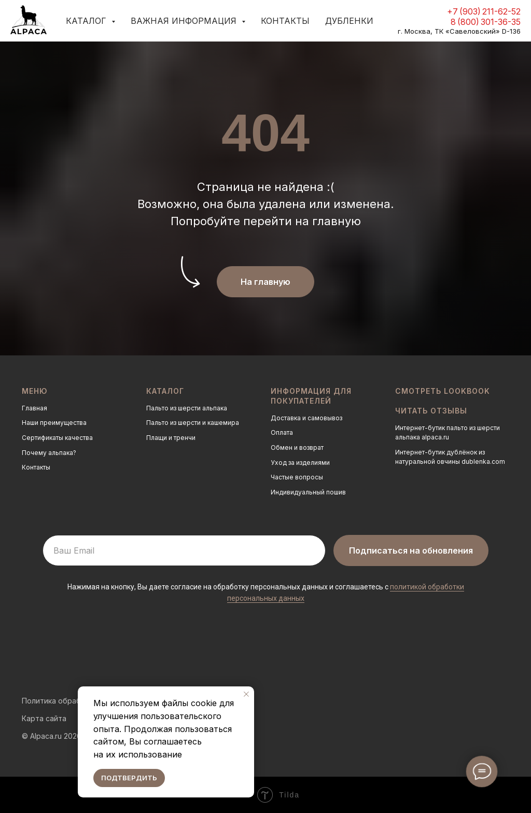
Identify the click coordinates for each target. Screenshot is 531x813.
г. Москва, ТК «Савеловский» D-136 (459, 31)
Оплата (282, 432)
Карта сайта (44, 718)
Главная (34, 408)
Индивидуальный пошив (308, 492)
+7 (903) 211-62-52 (484, 11)
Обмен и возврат (297, 447)
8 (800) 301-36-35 (486, 22)
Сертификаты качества (57, 438)
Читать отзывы (431, 410)
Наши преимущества (54, 422)
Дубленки (349, 21)
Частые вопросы (297, 477)
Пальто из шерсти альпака (186, 408)
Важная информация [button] (185, 21)
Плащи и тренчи (170, 438)
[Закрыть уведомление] (246, 694)
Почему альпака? (49, 453)
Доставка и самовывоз (306, 418)
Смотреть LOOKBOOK (442, 391)
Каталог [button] (87, 21)
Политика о (42, 700)
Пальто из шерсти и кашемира (192, 422)
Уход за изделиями (300, 462)
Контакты (285, 21)
